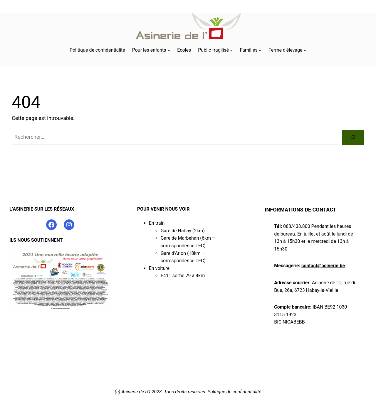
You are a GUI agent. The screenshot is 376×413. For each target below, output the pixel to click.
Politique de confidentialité (234, 392)
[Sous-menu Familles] (259, 50)
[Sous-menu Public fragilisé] (231, 50)
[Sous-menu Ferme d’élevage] (304, 50)
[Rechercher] (353, 137)
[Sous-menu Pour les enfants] (168, 50)
